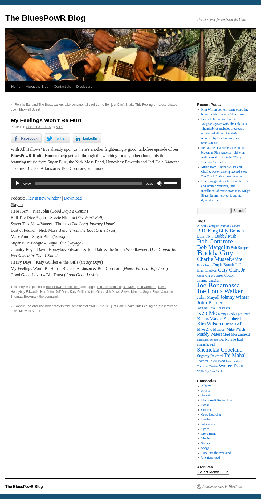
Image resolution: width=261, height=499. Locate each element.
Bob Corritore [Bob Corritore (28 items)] (215, 241)
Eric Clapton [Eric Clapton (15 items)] (207, 270)
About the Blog (37, 86)
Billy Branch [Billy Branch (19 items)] (231, 231)
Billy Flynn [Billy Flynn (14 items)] (205, 236)
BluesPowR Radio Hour (63, 287)
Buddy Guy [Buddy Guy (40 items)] (215, 252)
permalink (51, 296)
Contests (206, 410)
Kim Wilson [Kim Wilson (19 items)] (209, 324)
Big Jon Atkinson (109, 287)
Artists (205, 390)
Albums (206, 386)
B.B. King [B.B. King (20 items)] (207, 231)
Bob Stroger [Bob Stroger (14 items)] (240, 248)
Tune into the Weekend (216, 453)
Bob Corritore (146, 287)
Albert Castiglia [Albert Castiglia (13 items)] (208, 226)
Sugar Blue (151, 292)
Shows (205, 443)
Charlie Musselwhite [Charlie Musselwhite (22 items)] (219, 259)
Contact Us (62, 86)
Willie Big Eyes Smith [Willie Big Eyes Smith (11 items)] (210, 371)
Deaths (205, 419)
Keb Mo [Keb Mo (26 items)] (207, 313)
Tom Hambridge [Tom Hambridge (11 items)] (235, 361)
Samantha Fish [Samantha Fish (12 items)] (206, 344)
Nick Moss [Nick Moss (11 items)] (203, 339)
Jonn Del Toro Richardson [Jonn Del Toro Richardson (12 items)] (213, 308)
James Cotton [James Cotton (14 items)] (224, 275)
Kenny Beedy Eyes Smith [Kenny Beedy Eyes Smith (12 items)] (234, 314)
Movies (206, 438)
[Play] (17, 183)
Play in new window (43, 198)
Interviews (208, 424)
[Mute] (159, 183)
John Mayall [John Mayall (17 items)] (208, 297)
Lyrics (205, 429)
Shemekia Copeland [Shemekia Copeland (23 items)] (219, 349)
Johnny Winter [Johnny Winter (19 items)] (235, 297)
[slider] (88, 183)
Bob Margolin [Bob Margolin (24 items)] (213, 247)
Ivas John (47, 292)
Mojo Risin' (209, 433)
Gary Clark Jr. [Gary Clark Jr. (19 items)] (232, 270)
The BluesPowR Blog (45, 18)
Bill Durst (129, 287)
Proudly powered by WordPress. (222, 486)
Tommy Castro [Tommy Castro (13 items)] (207, 366)
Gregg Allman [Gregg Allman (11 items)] (205, 275)
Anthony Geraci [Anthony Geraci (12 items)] (230, 226)
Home (16, 86)
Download (73, 198)
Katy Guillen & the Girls (86, 292)
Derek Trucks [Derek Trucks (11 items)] (205, 265)
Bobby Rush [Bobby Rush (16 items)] (225, 236)
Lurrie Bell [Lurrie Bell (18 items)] (232, 324)
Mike (59, 127)
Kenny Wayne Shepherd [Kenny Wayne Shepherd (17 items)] (219, 318)
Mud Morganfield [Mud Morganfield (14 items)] (236, 334)
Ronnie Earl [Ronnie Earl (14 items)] (234, 339)
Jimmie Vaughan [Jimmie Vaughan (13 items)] (209, 280)
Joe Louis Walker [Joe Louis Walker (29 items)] (220, 291)
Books (205, 405)
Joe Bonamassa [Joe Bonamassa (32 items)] (218, 285)
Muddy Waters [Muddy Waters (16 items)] (209, 334)
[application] (96, 183)
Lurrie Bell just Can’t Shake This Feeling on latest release (138, 105)
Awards (206, 395)
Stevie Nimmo (131, 292)
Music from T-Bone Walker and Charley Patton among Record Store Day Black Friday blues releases (224, 171)
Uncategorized (210, 457)
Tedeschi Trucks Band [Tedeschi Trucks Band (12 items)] (211, 361)
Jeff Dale (62, 292)
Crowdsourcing (211, 414)
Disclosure (84, 86)
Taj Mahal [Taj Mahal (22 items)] (234, 355)
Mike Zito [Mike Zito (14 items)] (204, 329)
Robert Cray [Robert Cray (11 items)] (217, 339)
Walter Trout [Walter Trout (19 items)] (231, 366)
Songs (205, 448)
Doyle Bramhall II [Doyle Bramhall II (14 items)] (227, 265)
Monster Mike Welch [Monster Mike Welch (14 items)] (229, 329)
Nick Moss (112, 292)
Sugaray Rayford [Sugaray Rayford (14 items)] (210, 356)
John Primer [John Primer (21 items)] (210, 302)
